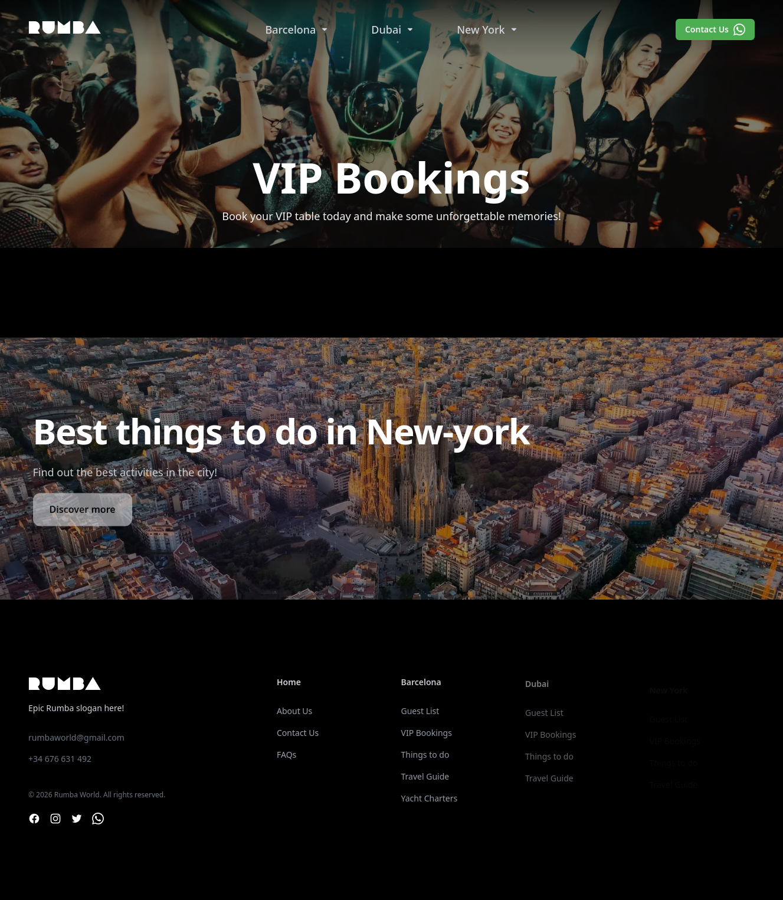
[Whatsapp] (98, 818)
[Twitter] (77, 818)
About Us (294, 710)
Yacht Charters (429, 801)
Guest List (420, 713)
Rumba (65, 29)
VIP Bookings (426, 735)
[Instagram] (55, 818)
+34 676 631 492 (59, 758)
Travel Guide (425, 779)
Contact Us (715, 29)
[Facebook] (34, 818)
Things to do (425, 757)
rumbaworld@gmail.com (76, 737)
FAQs (286, 754)
